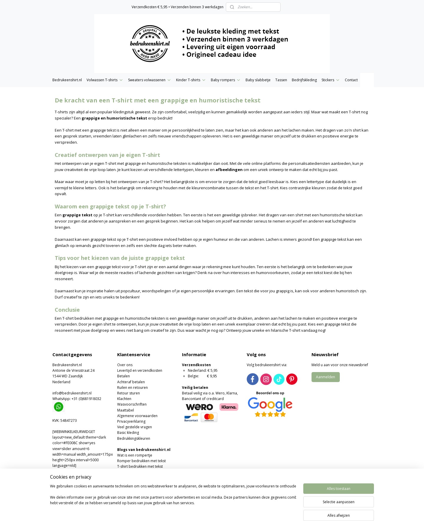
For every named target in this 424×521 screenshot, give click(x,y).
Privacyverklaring (131, 421)
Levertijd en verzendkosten (139, 370)
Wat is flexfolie (129, 472)
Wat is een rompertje (134, 455)
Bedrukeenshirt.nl (67, 79)
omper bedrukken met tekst (142, 460)
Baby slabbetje (258, 79)
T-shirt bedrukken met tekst (140, 466)
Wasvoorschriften (132, 404)
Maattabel (125, 410)
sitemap (193, 510)
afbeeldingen (229, 169)
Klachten (124, 398)
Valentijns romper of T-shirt (140, 477)
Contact (351, 79)
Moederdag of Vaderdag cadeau (144, 483)
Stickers (331, 79)
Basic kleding (128, 432)
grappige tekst (77, 215)
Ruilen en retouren (132, 387)
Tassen (281, 79)
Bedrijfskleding (304, 79)
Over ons (124, 364)
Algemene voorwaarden (137, 415)
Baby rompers (226, 79)
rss (205, 510)
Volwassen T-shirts (105, 79)
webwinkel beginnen (227, 510)
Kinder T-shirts (191, 79)
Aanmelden (325, 376)
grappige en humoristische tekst (114, 118)
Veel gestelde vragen (134, 426)
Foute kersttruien (131, 489)
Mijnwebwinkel (279, 510)
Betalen (123, 376)
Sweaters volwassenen (149, 79)
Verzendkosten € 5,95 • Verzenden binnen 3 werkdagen (177, 6)
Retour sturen (128, 393)
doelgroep (64, 272)
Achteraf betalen (131, 381)
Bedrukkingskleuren (133, 438)
